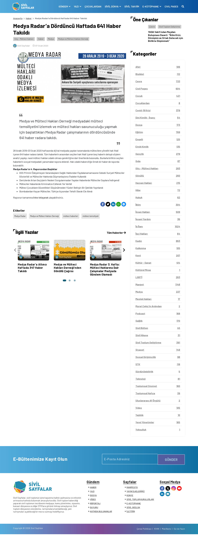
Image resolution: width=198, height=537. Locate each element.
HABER (93, 488)
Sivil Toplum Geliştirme (169, 26)
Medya (51, 39)
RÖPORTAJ (95, 504)
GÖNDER (171, 459)
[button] (64, 279)
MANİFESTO (132, 488)
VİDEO (93, 500)
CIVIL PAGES (170, 6)
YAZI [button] (75, 6)
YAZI (92, 492)
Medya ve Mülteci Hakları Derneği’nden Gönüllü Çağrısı (67, 266)
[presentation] (15, 249)
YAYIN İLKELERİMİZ (136, 492)
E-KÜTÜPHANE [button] (150, 6)
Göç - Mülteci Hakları (24, 39)
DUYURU (94, 508)
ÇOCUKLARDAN (92, 6)
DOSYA (93, 496)
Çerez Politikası (144, 531)
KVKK (156, 531)
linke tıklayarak (40, 197)
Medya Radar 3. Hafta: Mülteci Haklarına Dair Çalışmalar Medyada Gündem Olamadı (105, 267)
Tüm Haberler (116, 231)
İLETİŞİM (131, 512)
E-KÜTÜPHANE (134, 504)
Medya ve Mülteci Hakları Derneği (73, 39)
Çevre (152, 26)
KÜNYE (130, 496)
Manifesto (166, 531)
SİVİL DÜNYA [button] (111, 6)
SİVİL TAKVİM (130, 6)
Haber (29, 18)
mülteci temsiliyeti (93, 215)
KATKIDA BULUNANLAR (101, 512)
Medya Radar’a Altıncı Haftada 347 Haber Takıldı (32, 266)
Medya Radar (20, 215)
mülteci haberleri (73, 215)
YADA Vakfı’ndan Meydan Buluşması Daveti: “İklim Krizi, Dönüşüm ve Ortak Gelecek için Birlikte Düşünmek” (165, 36)
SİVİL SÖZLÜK (133, 508)
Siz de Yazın (179, 531)
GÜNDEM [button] (62, 6)
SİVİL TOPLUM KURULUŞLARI (140, 500)
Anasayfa (17, 18)
